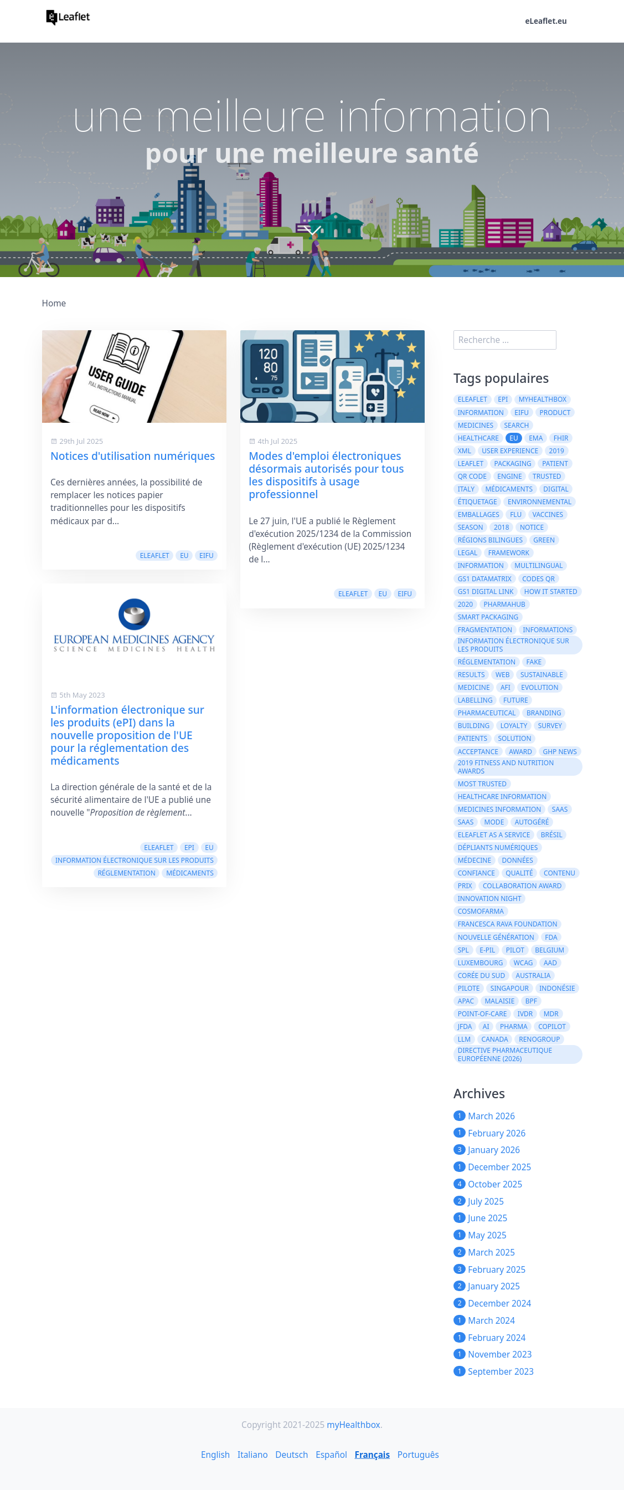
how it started (550, 591)
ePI (189, 847)
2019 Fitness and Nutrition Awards (506, 767)
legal (468, 552)
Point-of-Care (482, 1013)
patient (555, 463)
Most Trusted (482, 783)
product (554, 412)
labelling (475, 700)
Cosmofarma (481, 911)
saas (560, 809)
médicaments (190, 873)
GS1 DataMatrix (485, 578)
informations (548, 629)
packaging (513, 463)
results (471, 674)
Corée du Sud (481, 975)
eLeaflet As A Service (494, 834)
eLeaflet (154, 555)
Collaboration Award (522, 885)
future (515, 700)
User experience (510, 450)
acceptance (478, 751)
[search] (504, 340)
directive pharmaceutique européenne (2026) (505, 1054)
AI (486, 1026)
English (215, 1454)
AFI (505, 687)
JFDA (465, 1026)
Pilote (469, 988)
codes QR (538, 578)
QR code (472, 476)
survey (550, 725)
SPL (463, 950)
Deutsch (291, 1454)
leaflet (471, 463)
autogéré (532, 822)
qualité (519, 873)
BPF (531, 1001)
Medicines (475, 425)
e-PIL (487, 950)
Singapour (510, 988)
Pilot (515, 950)
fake (534, 662)
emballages (478, 514)
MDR (551, 1013)
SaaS (466, 822)
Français (372, 1454)
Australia (533, 975)
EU (184, 555)
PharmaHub (504, 604)
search (516, 425)
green (544, 540)
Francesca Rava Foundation (508, 924)
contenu (559, 873)
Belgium (549, 950)
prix (465, 885)
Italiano (253, 1454)
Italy (466, 489)
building (474, 725)
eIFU (206, 555)
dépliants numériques (498, 847)
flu (516, 514)
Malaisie (499, 1001)
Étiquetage (477, 501)
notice (532, 527)
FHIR (561, 438)
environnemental (539, 501)
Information (481, 412)
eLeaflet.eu (545, 21)
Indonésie (557, 988)
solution (514, 738)
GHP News (560, 751)
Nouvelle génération (496, 937)
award (520, 751)
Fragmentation (485, 629)
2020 (465, 604)
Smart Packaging (488, 617)
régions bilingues (490, 540)
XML (464, 450)
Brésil (552, 834)
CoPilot (552, 1026)
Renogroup (539, 1039)
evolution (539, 687)
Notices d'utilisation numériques (132, 455)
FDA (551, 937)
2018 (501, 527)
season (470, 527)
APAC (466, 1001)
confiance (476, 873)
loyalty (514, 725)
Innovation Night (490, 898)
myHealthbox (543, 399)
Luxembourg (480, 962)
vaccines (548, 514)
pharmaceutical (487, 713)
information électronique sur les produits (134, 860)
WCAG (523, 962)
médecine (474, 860)
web (503, 674)
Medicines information (500, 809)
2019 (556, 450)
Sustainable (541, 674)
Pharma (514, 1026)
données (517, 860)
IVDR (525, 1013)
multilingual (538, 565)
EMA (536, 438)
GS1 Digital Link (486, 591)
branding (544, 713)
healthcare (478, 438)
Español (331, 1454)
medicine (474, 687)
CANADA (495, 1039)
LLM (464, 1039)
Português (418, 1454)
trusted (547, 476)
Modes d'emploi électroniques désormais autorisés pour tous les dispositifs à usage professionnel (326, 474)
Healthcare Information (502, 796)
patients (472, 738)
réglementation (126, 873)
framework (508, 552)
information (481, 565)
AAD (550, 962)
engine (509, 476)
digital (555, 489)
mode (494, 822)
